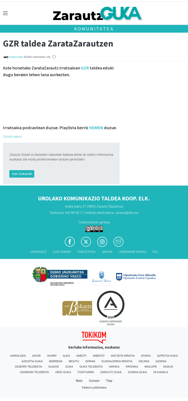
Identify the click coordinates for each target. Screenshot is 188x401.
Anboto (98, 355)
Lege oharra (62, 252)
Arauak (107, 252)
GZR (85, 68)
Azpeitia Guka (167, 355)
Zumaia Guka (137, 372)
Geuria (144, 361)
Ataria (146, 355)
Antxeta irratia (123, 355)
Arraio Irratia (16, 56)
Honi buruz (38, 252)
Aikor (36, 355)
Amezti (81, 355)
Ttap (109, 380)
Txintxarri (85, 372)
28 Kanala (160, 372)
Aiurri (51, 355)
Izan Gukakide (22, 174)
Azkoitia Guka (32, 361)
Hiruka (114, 366)
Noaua (168, 366)
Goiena (161, 361)
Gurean (94, 380)
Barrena (56, 361)
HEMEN (96, 127)
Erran (90, 361)
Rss (155, 252)
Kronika (132, 366)
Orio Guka (63, 372)
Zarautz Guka (111, 372)
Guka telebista (91, 366)
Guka (69, 366)
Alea (66, 355)
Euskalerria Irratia (116, 361)
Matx (79, 380)
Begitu (74, 361)
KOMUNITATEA (94, 29)
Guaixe (53, 366)
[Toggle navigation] (5, 13)
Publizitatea (86, 252)
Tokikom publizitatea (93, 387)
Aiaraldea (18, 355)
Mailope (151, 366)
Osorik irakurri (12, 136)
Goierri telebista (28, 366)
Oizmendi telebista (34, 372)
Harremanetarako (132, 252)
